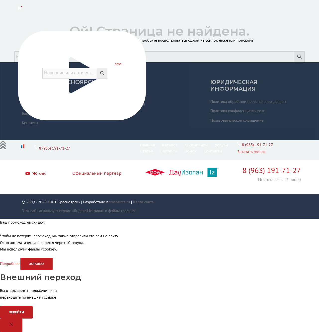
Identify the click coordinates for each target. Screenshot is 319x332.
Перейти (16, 312)
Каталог (170, 145)
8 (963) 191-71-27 (52, 148)
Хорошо (36, 264)
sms (118, 63)
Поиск (190, 151)
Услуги (221, 145)
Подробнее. (10, 263)
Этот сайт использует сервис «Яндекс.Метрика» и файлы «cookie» (79, 210)
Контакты (213, 151)
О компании (196, 145)
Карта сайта (143, 201)
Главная (147, 145)
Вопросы (168, 151)
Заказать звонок (251, 151)
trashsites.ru (119, 201)
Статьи (146, 151)
